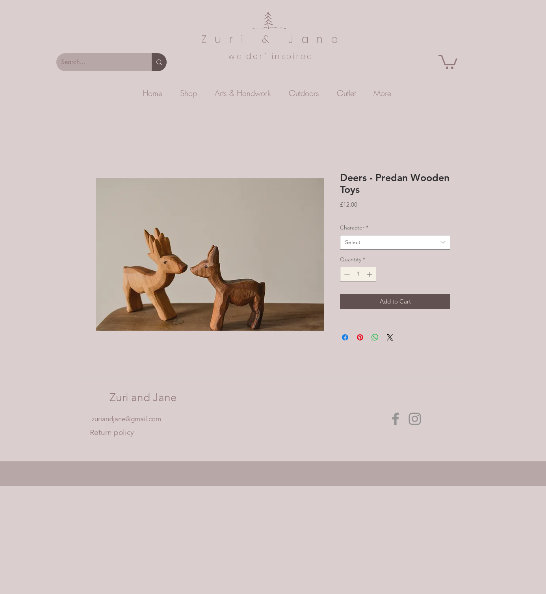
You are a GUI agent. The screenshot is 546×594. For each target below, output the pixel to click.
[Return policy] (112, 432)
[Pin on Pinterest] (360, 337)
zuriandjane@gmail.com (126, 419)
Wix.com (323, 474)
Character (354, 227)
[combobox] (395, 242)
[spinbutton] (358, 274)
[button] (447, 61)
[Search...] (98, 62)
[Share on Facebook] (345, 337)
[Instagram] (415, 419)
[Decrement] (346, 274)
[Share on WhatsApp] (375, 337)
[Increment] (370, 274)
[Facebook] (395, 419)
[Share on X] (390, 337)
